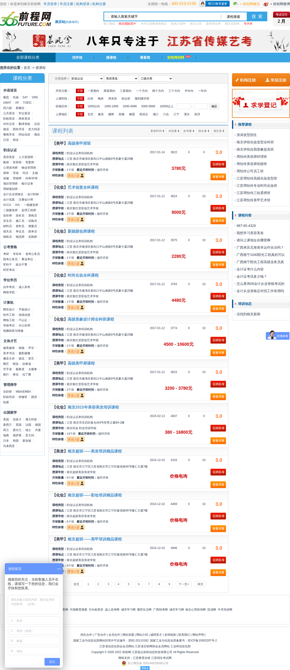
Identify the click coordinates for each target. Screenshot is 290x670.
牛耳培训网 (225, 609)
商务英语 (24, 118)
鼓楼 (121, 114)
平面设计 (24, 309)
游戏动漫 (24, 314)
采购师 (32, 236)
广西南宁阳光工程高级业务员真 (260, 262)
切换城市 (72, 22)
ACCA (7, 204)
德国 (38, 424)
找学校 (77, 57)
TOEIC (27, 102)
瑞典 (6, 435)
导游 (16, 173)
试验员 (32, 220)
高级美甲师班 (79, 143)
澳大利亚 (31, 419)
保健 (6, 178)
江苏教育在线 (141, 658)
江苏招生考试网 (161, 658)
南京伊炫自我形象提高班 (255, 149)
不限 (80, 91)
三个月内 (174, 91)
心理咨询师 (10, 167)
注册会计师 (26, 199)
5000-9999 (148, 106)
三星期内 (125, 91)
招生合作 (86, 634)
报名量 (202, 131)
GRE (35, 97)
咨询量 (187, 131)
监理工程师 (29, 210)
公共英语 (9, 113)
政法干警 (21, 264)
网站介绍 (142, 634)
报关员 (7, 231)
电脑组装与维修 (13, 330)
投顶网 (211, 609)
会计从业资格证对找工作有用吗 (260, 291)
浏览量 (172, 131)
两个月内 (158, 91)
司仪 (25, 173)
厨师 (6, 173)
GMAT (7, 102)
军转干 (7, 264)
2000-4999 (130, 106)
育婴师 (29, 162)
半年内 (189, 91)
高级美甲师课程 (81, 363)
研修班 (23, 397)
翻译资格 (24, 123)
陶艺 (6, 363)
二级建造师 (10, 210)
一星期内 (93, 91)
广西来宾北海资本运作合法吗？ (260, 247)
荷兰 (6, 430)
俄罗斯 (17, 435)
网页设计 (9, 309)
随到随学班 (142, 98)
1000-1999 (111, 106)
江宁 (176, 114)
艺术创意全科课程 (83, 187)
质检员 (32, 215)
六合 (166, 114)
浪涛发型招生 (247, 135)
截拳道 (20, 369)
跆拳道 (26, 363)
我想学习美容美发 (250, 233)
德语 (6, 129)
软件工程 (9, 314)
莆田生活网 (144, 609)
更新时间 (156, 131)
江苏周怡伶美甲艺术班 (253, 200)
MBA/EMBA (23, 391)
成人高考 (24, 287)
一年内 (202, 91)
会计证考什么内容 (250, 269)
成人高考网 (112, 609)
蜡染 (16, 363)
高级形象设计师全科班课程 (91, 319)
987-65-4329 (246, 226)
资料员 (20, 226)
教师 (6, 162)
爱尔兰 (17, 430)
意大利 (29, 435)
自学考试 (9, 287)
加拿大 (17, 419)
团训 (34, 397)
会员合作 (114, 634)
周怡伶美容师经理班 (252, 156)
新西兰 (7, 424)
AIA (17, 204)
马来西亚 (9, 446)
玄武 (90, 114)
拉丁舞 (26, 374)
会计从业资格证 (13, 194)
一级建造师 (31, 204)
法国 (28, 424)
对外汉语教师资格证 (154, 23)
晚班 (101, 98)
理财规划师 (10, 188)
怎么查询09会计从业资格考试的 (260, 284)
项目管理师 (10, 183)
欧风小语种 (178, 23)
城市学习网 (128, 609)
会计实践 (9, 199)
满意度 (217, 131)
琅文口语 (196, 23)
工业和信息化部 (180, 646)
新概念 (20, 108)
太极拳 (32, 369)
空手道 (7, 369)
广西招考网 (160, 609)
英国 (19, 424)
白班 (90, 98)
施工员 (20, 220)
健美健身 (9, 347)
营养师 (17, 162)
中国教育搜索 (78, 609)
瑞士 (28, 430)
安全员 (7, 220)
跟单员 (32, 231)
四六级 (7, 108)
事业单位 (27, 259)
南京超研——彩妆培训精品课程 (95, 495)
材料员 (7, 226)
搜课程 (111, 57)
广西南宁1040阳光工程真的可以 (261, 255)
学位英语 (24, 113)
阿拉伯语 (24, 134)
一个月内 (142, 91)
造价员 (20, 215)
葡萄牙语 (9, 134)
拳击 (16, 374)
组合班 (126, 98)
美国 (6, 419)
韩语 (16, 139)
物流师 (20, 236)
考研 (6, 253)
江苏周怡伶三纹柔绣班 (253, 193)
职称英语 (9, 118)
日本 (6, 440)
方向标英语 (96, 609)
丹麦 (38, 430)
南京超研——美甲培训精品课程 (95, 539)
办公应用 (24, 325)
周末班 (112, 98)
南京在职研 (232, 23)
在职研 (7, 391)
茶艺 (31, 358)
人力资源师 (26, 157)
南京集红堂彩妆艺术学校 (83, 164)
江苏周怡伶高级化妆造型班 (257, 178)
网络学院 (9, 292)
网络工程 (9, 320)
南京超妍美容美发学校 (81, 472)
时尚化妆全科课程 (83, 275)
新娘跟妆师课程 (81, 231)
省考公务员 (32, 253)
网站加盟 (128, 634)
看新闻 (145, 57)
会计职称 (33, 194)
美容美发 (9, 157)
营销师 (17, 178)
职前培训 (9, 397)
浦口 (156, 114)
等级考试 (9, 325)
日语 (6, 139)
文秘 (35, 173)
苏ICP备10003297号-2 (202, 640)
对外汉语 (9, 123)
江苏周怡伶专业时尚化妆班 (257, 185)
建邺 (111, 114)
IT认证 (23, 320)
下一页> (184, 584)
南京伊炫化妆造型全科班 (255, 142)
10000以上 (167, 106)
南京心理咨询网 (195, 609)
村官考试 (9, 269)
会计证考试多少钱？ (252, 276)
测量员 (32, 226)
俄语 (37, 134)
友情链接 (170, 634)
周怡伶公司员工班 (250, 171)
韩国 (16, 440)
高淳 (197, 114)
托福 (16, 97)
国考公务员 (10, 259)
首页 (27, 68)
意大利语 (34, 129)
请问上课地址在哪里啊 (253, 240)
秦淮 (101, 114)
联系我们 (184, 634)
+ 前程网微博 (280, 4)
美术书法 (9, 353)
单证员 (20, 231)
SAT (25, 97)
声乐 (31, 347)
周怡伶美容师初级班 (252, 164)
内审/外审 (31, 178)
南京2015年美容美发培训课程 (93, 407)
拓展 (6, 402)
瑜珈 (21, 347)
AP (17, 102)
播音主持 (9, 358)
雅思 (6, 97)
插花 (21, 358)
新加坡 (26, 440)
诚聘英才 (156, 634)
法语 (37, 123)
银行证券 (27, 183)
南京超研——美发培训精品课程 (95, 451)
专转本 (17, 253)
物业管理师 (29, 167)
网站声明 (198, 634)
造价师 (7, 215)
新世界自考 (213, 23)
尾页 (200, 584)
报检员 (7, 236)
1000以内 (93, 106)
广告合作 (100, 634)
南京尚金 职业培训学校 (81, 428)
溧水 (187, 114)
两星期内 (109, 91)
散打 (6, 374)
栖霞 (132, 114)
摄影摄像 (24, 353)
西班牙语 (18, 129)
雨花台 (143, 114)
